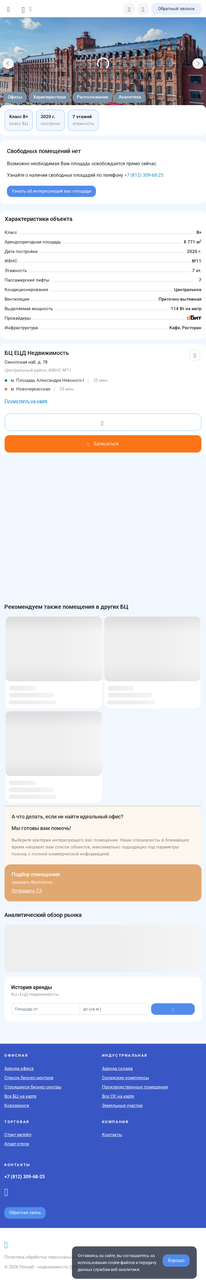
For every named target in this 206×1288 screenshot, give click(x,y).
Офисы (15, 97)
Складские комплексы (125, 1077)
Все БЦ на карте (20, 1096)
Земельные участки (122, 1105)
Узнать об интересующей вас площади (51, 191)
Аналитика (130, 97)
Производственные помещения (135, 1087)
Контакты (112, 1134)
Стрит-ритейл (17, 1134)
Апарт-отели (16, 1143)
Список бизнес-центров (28, 1077)
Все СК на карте (118, 1096)
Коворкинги (16, 1105)
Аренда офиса (19, 1068)
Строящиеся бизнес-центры (33, 1087)
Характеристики (49, 97)
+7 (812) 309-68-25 (143, 175)
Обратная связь (25, 1212)
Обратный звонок (176, 8)
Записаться (102, 444)
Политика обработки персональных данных (49, 1257)
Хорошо (176, 1260)
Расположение (92, 97)
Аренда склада (117, 1068)
